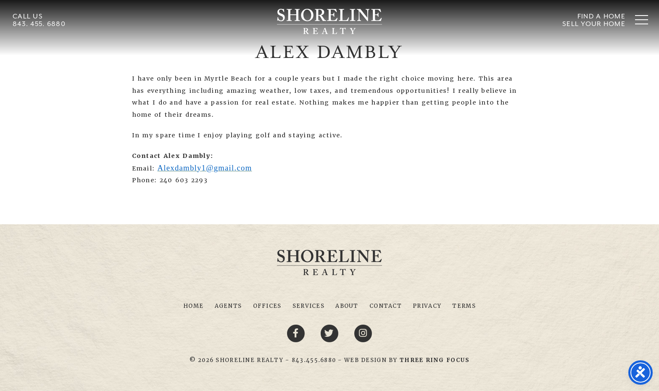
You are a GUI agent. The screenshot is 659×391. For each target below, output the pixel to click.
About (346, 306)
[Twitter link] (331, 333)
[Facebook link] (297, 333)
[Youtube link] (363, 333)
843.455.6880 (314, 360)
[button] (641, 19)
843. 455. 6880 (39, 24)
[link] (434, 360)
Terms (463, 306)
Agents (228, 306)
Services (308, 306)
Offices (267, 306)
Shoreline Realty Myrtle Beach (329, 21)
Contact (385, 306)
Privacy (427, 306)
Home (193, 306)
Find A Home (601, 16)
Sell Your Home (593, 24)
